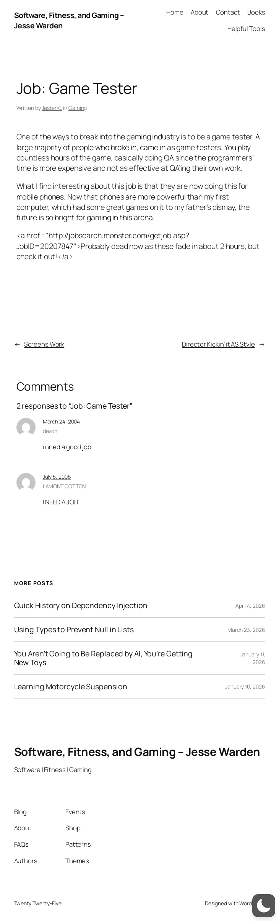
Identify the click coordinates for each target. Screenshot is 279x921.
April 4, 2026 (250, 605)
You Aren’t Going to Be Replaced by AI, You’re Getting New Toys (103, 657)
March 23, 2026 (246, 629)
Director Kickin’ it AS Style (218, 344)
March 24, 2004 (61, 421)
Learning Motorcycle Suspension (70, 686)
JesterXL (52, 107)
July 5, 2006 (57, 476)
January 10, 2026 (245, 686)
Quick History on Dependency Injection (81, 605)
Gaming (77, 107)
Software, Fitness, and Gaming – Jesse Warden (137, 751)
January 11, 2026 (252, 658)
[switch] (263, 905)
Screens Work (44, 344)
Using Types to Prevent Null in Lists (74, 629)
